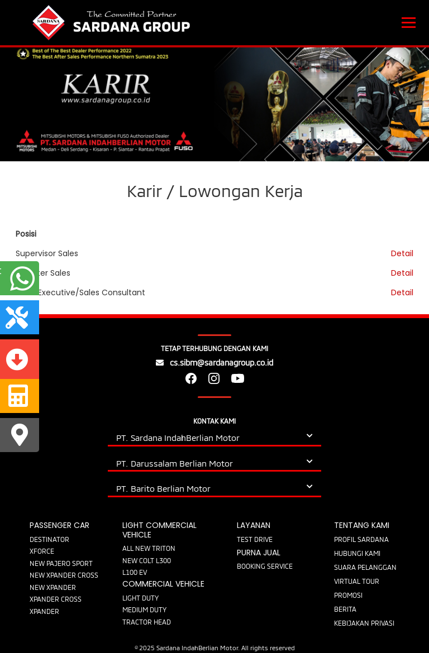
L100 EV (134, 572)
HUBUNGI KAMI (357, 553)
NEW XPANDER (53, 587)
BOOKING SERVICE (265, 566)
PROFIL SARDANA (361, 539)
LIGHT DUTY (140, 598)
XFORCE (42, 551)
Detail (402, 253)
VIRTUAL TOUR (356, 581)
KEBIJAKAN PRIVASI (364, 623)
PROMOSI (348, 595)
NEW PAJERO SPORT (61, 563)
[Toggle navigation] (408, 23)
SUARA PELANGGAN (365, 567)
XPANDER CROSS (56, 599)
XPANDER (44, 611)
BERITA (345, 609)
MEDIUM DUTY (144, 609)
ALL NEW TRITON (148, 548)
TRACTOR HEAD (146, 622)
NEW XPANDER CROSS (64, 575)
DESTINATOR (49, 539)
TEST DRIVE (255, 539)
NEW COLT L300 (146, 560)
